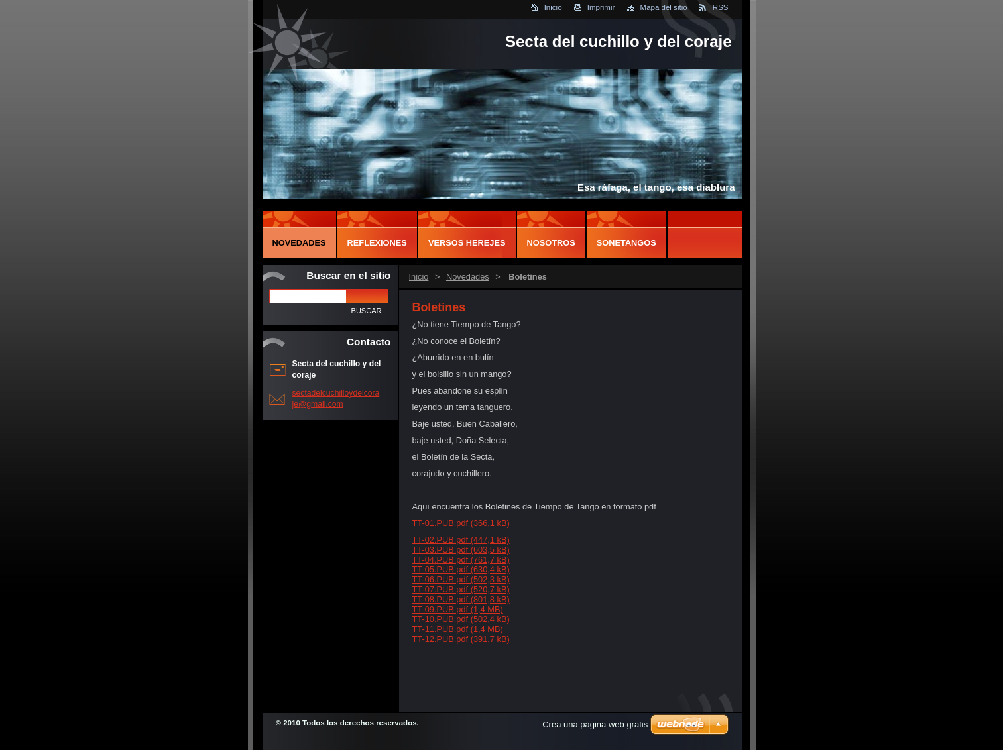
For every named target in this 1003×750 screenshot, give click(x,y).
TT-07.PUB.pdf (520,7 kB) (461, 589)
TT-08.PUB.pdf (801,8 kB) (461, 599)
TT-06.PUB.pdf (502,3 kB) (461, 579)
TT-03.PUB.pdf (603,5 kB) (461, 550)
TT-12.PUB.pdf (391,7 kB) (461, 639)
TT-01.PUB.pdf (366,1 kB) (461, 523)
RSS (721, 7)
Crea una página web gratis (595, 724)
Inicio (553, 7)
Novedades (467, 277)
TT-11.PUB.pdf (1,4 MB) (457, 629)
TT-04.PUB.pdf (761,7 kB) (461, 559)
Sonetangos (626, 243)
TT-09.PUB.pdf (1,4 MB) (457, 609)
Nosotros (551, 243)
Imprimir (601, 7)
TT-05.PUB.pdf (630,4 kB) (461, 569)
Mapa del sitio (663, 7)
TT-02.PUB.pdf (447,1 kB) (461, 540)
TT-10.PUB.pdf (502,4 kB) (461, 619)
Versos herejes (467, 243)
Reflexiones (377, 243)
